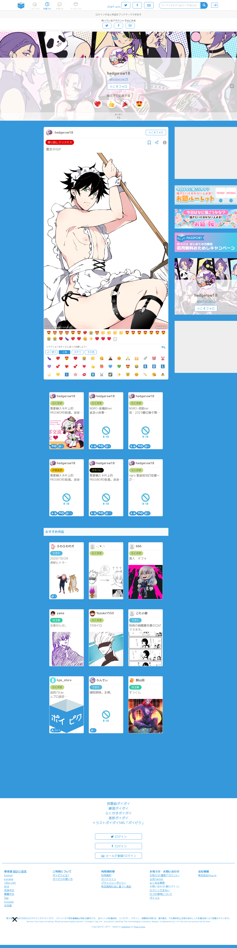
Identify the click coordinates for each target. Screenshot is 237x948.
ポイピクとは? (61, 875)
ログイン (118, 836)
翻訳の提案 (20, 871)
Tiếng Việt (10, 883)
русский (9, 901)
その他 (90, 352)
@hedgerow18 (118, 79)
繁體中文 (9, 894)
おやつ (77, 352)
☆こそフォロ (118, 86)
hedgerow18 (118, 73)
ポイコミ (155, 898)
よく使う (51, 352)
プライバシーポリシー (113, 883)
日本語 (8, 905)
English (8, 875)
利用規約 (106, 875)
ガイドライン (108, 879)
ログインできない (160, 890)
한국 (6, 886)
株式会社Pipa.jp (207, 875)
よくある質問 (157, 883)
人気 (64, 352)
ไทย (6, 898)
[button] (14, 919)
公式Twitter (157, 879)
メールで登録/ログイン (118, 855)
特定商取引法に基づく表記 (116, 886)
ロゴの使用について (161, 894)
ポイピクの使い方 (63, 879)
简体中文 (9, 890)
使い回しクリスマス (60, 142)
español (8, 879)
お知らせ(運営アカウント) (164, 875)
